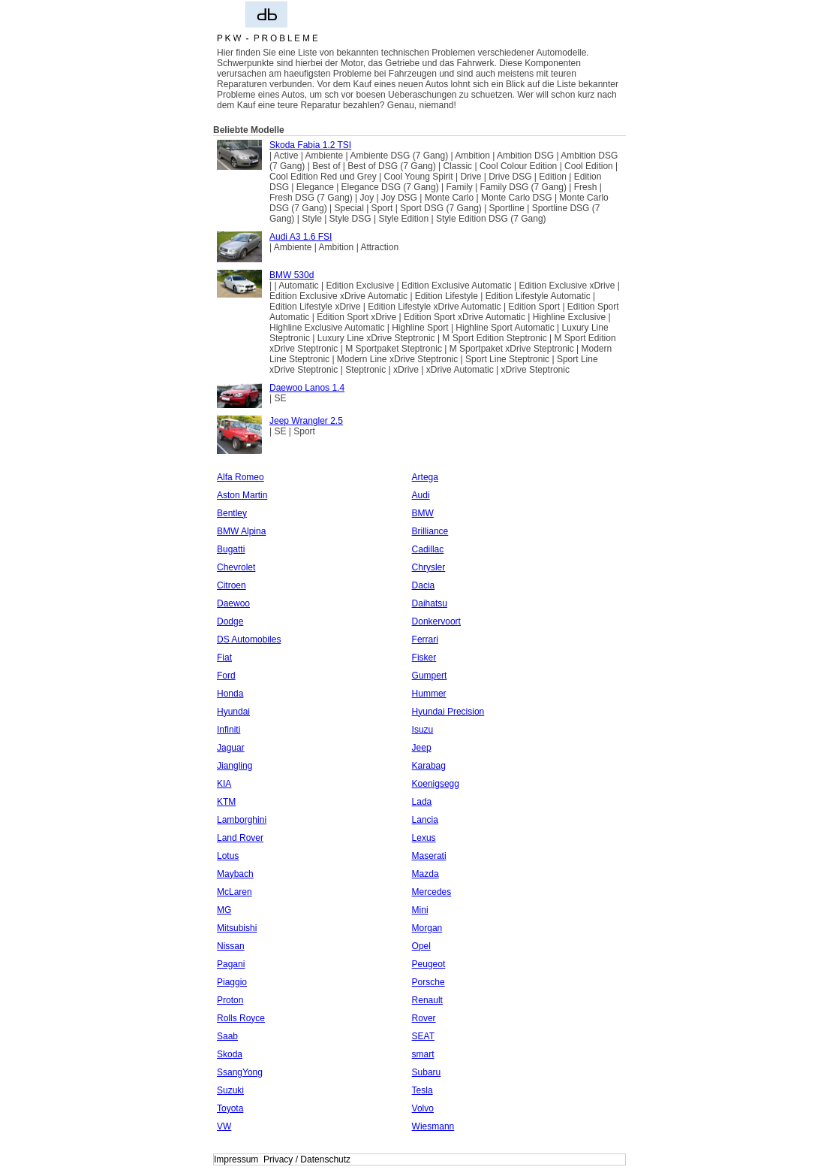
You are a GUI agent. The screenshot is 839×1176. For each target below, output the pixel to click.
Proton (230, 1000)
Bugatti (231, 549)
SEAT (423, 1036)
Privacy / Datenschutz (306, 1159)
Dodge (230, 621)
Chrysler (429, 567)
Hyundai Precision (448, 711)
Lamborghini (241, 820)
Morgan (427, 928)
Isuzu (423, 729)
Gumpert (429, 675)
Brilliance (430, 531)
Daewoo (233, 603)
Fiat (224, 657)
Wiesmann (433, 1126)
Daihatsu (429, 603)
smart (423, 1054)
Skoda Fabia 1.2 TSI (310, 145)
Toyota (230, 1108)
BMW (423, 513)
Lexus (424, 838)
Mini (420, 910)
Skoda (229, 1054)
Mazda (425, 874)
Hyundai (233, 711)
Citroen (231, 585)
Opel (421, 946)
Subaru (426, 1072)
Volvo (423, 1108)
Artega (425, 477)
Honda (230, 693)
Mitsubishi (237, 928)
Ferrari (425, 639)
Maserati (429, 856)
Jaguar (231, 747)
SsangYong (240, 1072)
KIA (224, 783)
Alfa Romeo (240, 477)
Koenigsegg (435, 783)
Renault (427, 1000)
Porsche (428, 982)
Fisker (424, 657)
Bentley (232, 513)
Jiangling (234, 765)
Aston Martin (242, 495)
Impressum (236, 1159)
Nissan (231, 946)
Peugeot (429, 964)
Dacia (423, 585)
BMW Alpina (241, 531)
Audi (421, 495)
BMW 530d (291, 275)
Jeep (422, 747)
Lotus (228, 856)
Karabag (429, 765)
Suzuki (230, 1090)
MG (224, 910)
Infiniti (228, 729)
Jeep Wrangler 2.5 (306, 421)
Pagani (231, 964)
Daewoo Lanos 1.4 (306, 387)
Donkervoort (436, 621)
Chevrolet (236, 567)
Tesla (422, 1090)
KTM (226, 802)
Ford (226, 675)
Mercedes (432, 892)
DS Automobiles (249, 639)
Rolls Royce (241, 1018)
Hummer (429, 693)
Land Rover (240, 838)
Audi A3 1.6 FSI (300, 236)
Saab (227, 1036)
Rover (424, 1018)
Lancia (425, 820)
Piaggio (232, 982)
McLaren (234, 892)
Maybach (235, 874)
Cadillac (428, 549)
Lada (422, 802)
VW (224, 1126)
